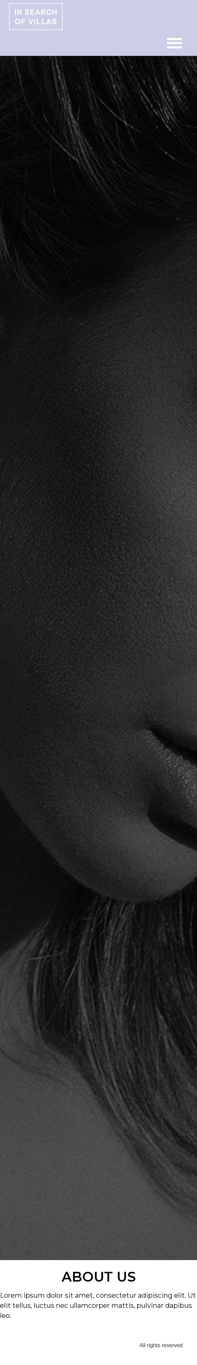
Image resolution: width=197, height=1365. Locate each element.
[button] (174, 43)
